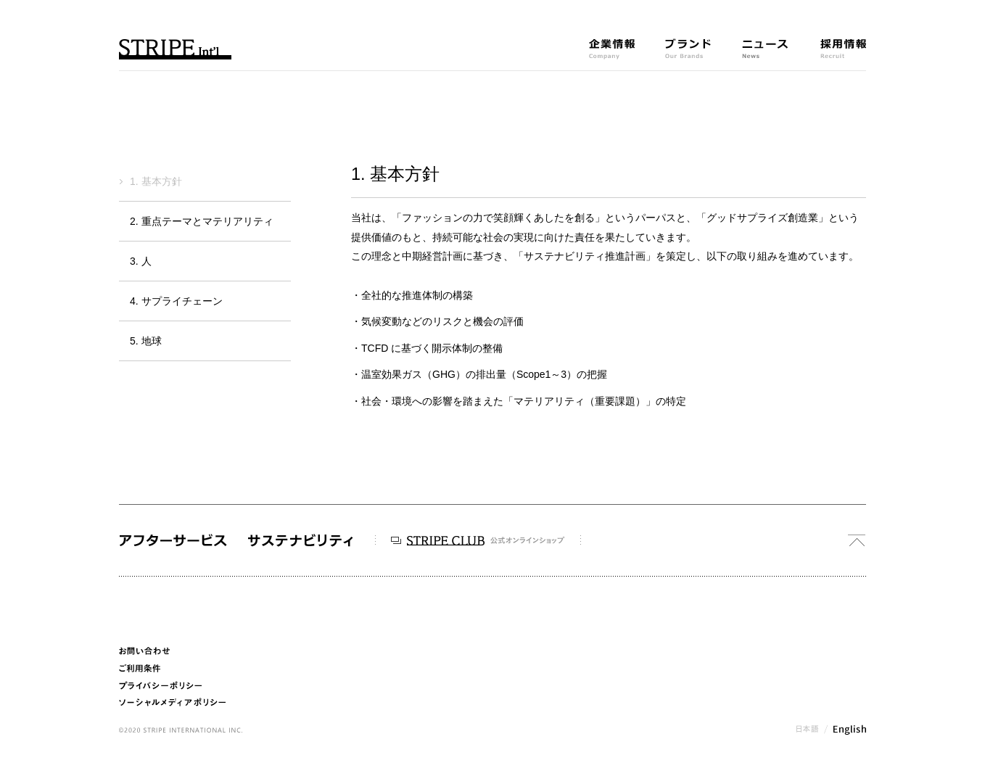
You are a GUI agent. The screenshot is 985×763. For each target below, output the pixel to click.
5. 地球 (146, 341)
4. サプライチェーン (176, 301)
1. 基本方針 (156, 181)
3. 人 (141, 261)
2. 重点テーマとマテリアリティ (201, 221)
